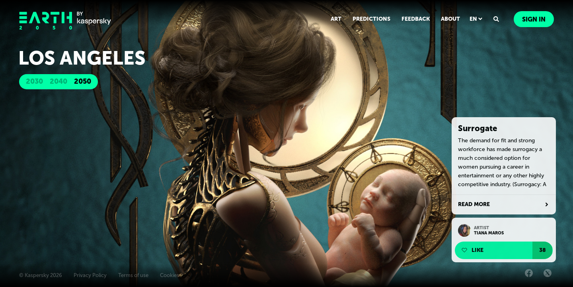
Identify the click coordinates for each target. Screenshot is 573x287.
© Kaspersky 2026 (40, 275)
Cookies (169, 275)
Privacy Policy (90, 275)
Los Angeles (82, 58)
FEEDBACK (415, 19)
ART (336, 19)
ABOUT (450, 19)
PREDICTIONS (371, 19)
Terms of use (133, 275)
